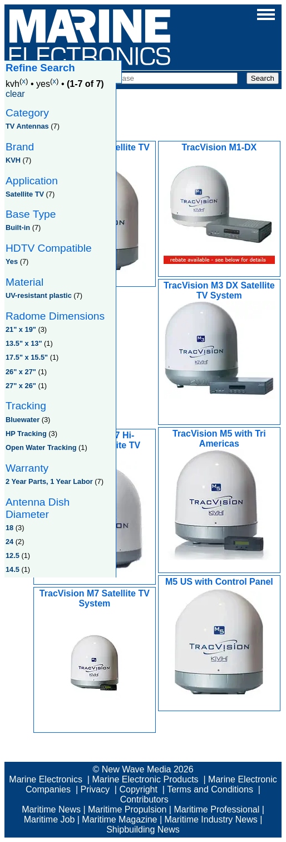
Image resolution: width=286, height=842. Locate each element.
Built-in (18, 227)
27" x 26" (21, 385)
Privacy (95, 789)
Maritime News (51, 809)
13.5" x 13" (24, 343)
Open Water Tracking (41, 447)
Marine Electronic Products (145, 779)
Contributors (144, 799)
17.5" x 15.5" (27, 357)
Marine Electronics (45, 779)
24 (9, 541)
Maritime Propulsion (127, 809)
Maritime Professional (216, 809)
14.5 (12, 569)
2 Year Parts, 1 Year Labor (49, 481)
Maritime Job (49, 819)
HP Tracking (26, 433)
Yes (12, 261)
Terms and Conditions (210, 789)
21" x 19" (21, 329)
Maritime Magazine (119, 819)
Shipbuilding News (143, 829)
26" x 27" (21, 372)
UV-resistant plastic (39, 295)
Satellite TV (25, 194)
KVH (13, 160)
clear (15, 94)
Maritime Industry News (211, 819)
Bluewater (23, 419)
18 (9, 527)
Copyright (138, 789)
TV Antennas (27, 126)
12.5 (12, 555)
